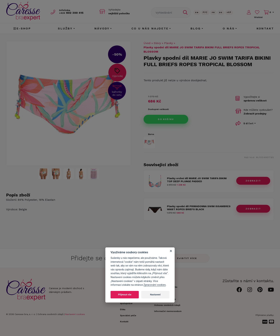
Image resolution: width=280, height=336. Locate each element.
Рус (205, 12)
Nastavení (155, 294)
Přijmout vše (124, 294)
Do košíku (166, 119)
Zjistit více (187, 258)
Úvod (147, 43)
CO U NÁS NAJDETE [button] (150, 28)
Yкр (229, 12)
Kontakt (265, 28)
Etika (122, 309)
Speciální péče (128, 315)
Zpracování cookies (155, 284)
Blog (196, 28)
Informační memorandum (167, 311)
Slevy (157, 43)
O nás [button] (229, 28)
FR (213, 12)
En (197, 12)
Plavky (168, 43)
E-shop (22, 28)
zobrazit (253, 180)
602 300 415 (72, 13)
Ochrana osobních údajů (50, 314)
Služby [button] (65, 28)
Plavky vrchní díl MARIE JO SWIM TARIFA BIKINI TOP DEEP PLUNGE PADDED (197, 180)
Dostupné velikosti (158, 109)
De (221, 12)
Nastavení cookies (75, 314)
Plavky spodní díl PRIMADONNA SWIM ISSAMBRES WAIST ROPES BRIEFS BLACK (199, 208)
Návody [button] (101, 28)
